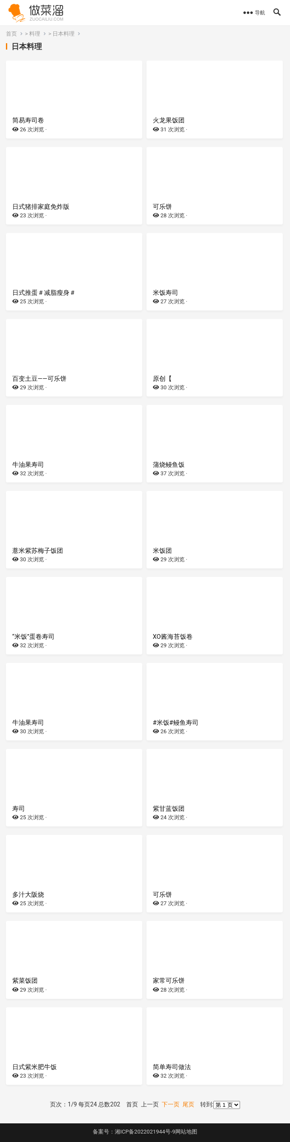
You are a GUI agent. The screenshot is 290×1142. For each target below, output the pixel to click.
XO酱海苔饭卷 (173, 636)
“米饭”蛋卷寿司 (33, 636)
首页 (11, 33)
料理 (34, 33)
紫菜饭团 (25, 980)
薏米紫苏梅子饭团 (37, 550)
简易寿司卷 (28, 120)
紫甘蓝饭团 (169, 808)
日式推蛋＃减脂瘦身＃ (44, 293)
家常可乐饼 (169, 980)
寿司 (18, 808)
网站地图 (186, 1131)
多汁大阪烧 (28, 894)
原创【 (162, 379)
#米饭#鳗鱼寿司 (176, 722)
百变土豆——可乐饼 (39, 379)
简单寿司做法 (172, 1067)
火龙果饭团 (169, 120)
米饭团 (162, 550)
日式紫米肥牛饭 (34, 1067)
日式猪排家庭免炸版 (40, 207)
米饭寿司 (165, 293)
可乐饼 (162, 207)
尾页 (188, 1104)
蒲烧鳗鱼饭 (169, 464)
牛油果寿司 (28, 464)
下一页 (171, 1104)
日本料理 (63, 33)
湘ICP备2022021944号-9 (145, 1131)
